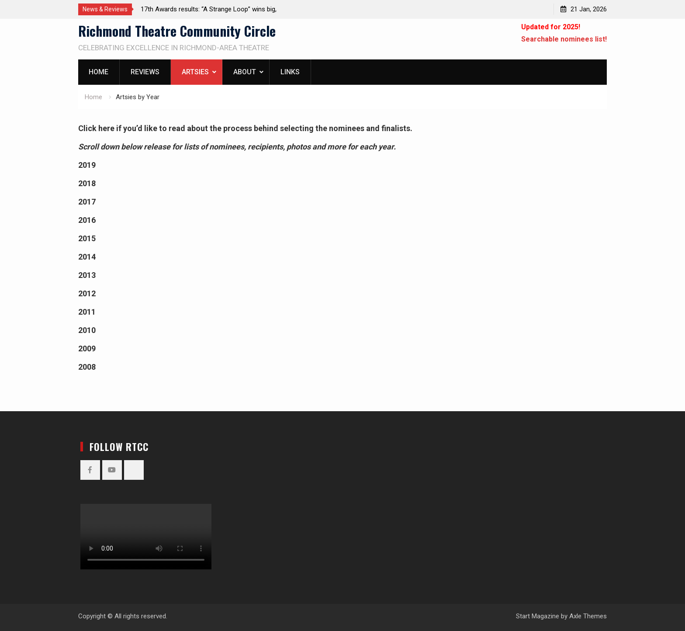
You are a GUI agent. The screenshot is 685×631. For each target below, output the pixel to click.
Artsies (195, 72)
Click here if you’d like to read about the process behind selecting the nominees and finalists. (245, 128)
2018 (87, 183)
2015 (87, 238)
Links (290, 72)
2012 (87, 293)
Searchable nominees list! (564, 39)
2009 (87, 348)
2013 (87, 275)
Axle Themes (588, 616)
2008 (87, 366)
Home (98, 72)
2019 (87, 165)
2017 (87, 201)
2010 (87, 330)
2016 (87, 220)
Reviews (145, 72)
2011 (87, 311)
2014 (87, 256)
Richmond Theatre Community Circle (177, 31)
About (244, 72)
